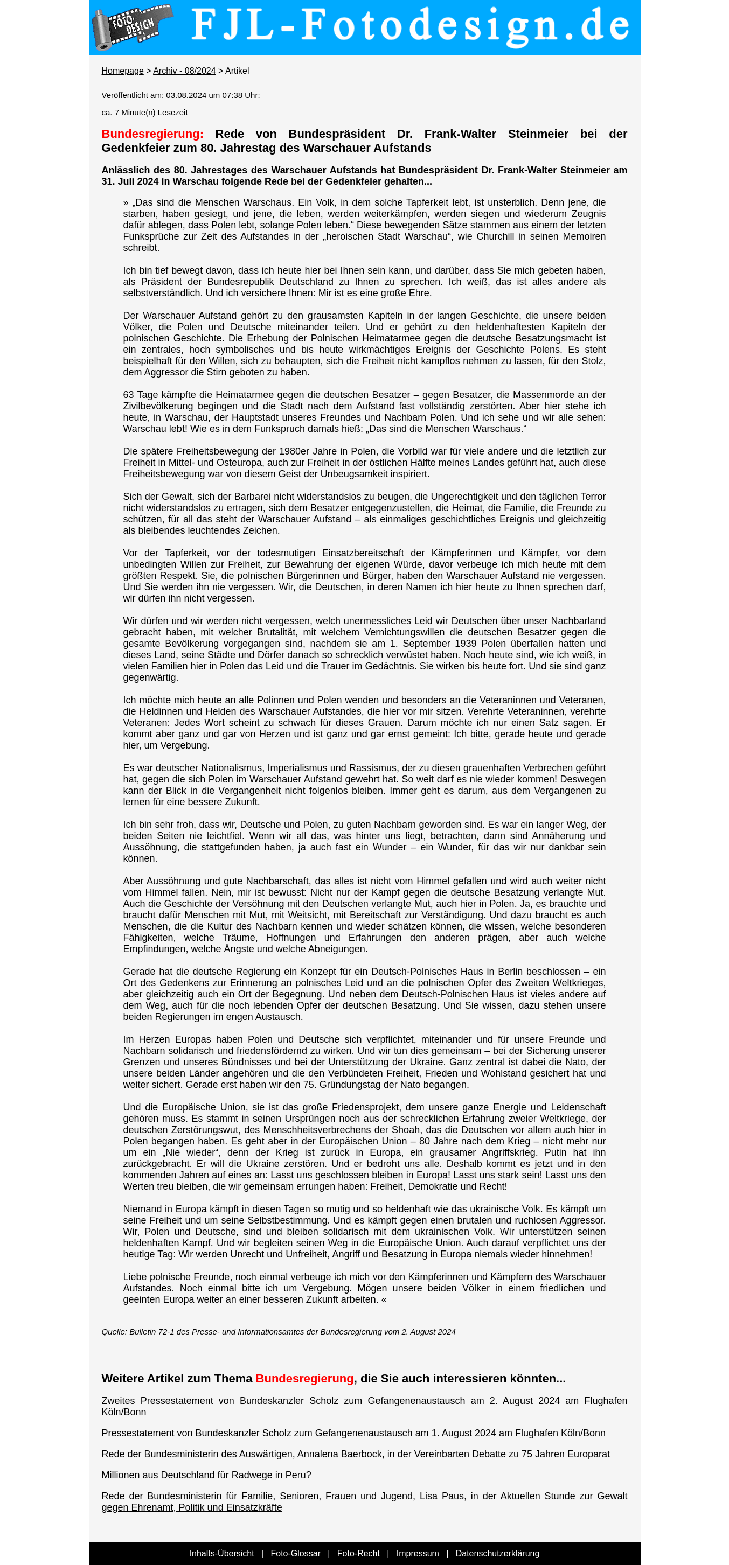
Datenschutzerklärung (498, 1553)
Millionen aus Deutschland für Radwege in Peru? (206, 1475)
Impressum (418, 1553)
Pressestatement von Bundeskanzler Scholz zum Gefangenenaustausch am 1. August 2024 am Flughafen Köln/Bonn (354, 1433)
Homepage (123, 70)
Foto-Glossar (296, 1553)
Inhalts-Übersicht (222, 1553)
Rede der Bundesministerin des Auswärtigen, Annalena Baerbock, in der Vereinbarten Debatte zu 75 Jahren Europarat (356, 1454)
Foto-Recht (358, 1553)
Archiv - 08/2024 (184, 70)
